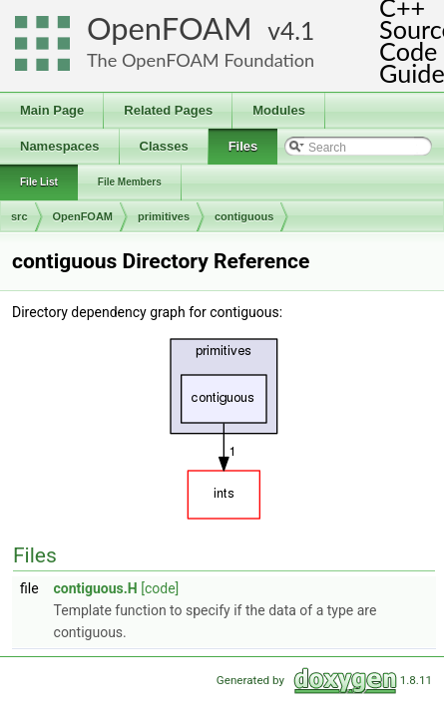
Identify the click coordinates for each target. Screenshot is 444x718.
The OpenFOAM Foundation (200, 60)
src (19, 216)
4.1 (297, 30)
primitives (164, 216)
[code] (160, 588)
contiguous (244, 216)
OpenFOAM (169, 28)
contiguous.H (96, 588)
